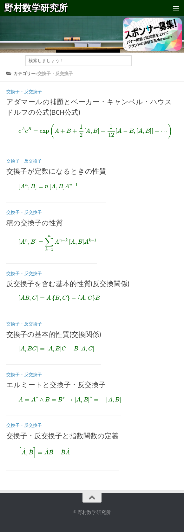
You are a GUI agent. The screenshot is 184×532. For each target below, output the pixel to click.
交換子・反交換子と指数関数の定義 (62, 436)
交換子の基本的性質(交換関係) (53, 334)
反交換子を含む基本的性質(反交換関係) (67, 284)
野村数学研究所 (36, 8)
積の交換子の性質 (34, 223)
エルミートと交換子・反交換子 (56, 385)
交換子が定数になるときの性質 (56, 171)
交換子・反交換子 (24, 91)
